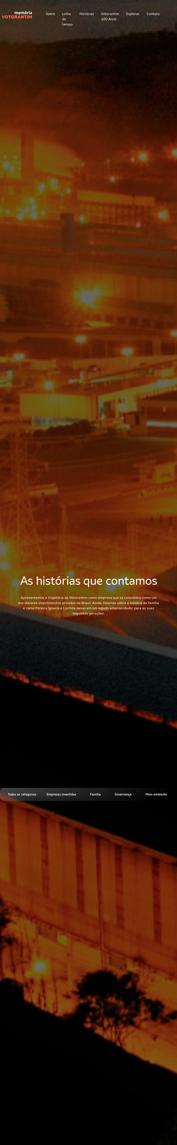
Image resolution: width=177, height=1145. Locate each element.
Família (95, 794)
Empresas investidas (61, 794)
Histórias (86, 14)
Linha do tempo (67, 19)
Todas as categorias (22, 794)
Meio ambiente (156, 794)
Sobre (50, 14)
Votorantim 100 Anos (110, 16)
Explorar (133, 14)
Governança (123, 794)
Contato (153, 14)
